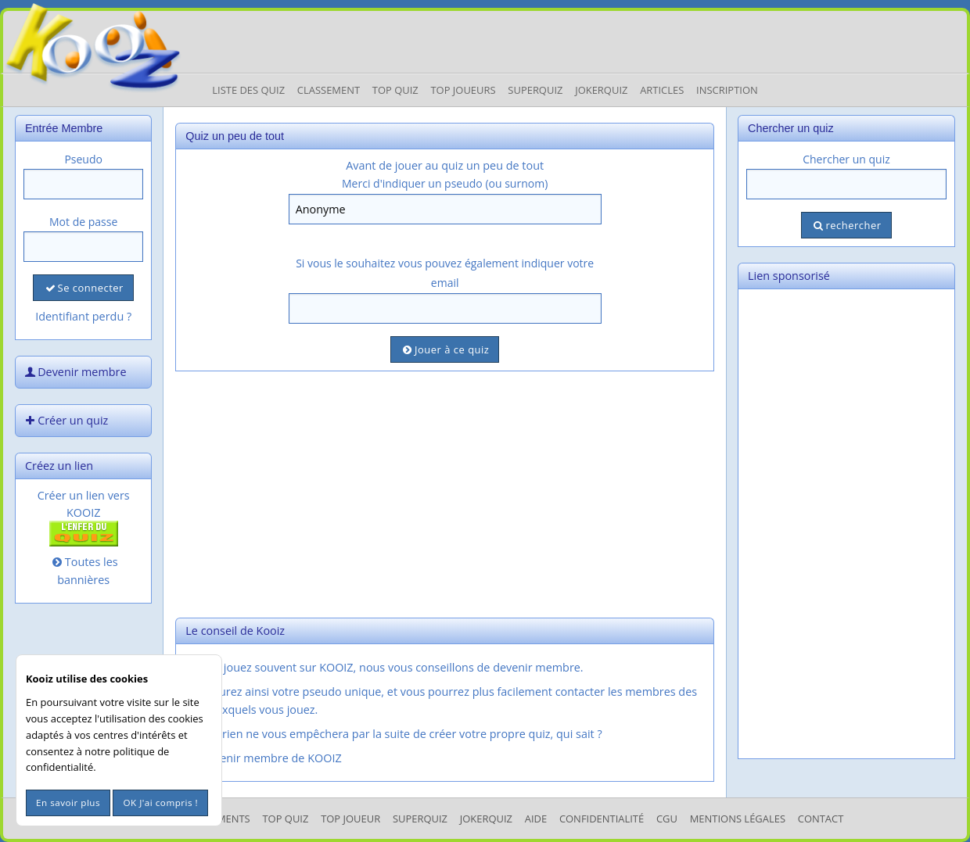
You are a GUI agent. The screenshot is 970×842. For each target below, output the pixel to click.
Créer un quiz (65, 420)
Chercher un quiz (846, 159)
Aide (536, 819)
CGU (666, 819)
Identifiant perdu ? (83, 316)
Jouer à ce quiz (445, 349)
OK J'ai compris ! (160, 802)
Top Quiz (395, 90)
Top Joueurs (462, 90)
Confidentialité (601, 819)
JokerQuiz (601, 90)
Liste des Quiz (248, 90)
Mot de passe (83, 221)
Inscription (727, 90)
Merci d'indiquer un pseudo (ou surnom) (445, 183)
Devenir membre (74, 371)
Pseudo (83, 159)
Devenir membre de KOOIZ (262, 758)
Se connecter (83, 288)
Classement (328, 90)
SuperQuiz (420, 819)
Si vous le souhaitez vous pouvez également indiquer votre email (445, 273)
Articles (662, 90)
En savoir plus (68, 802)
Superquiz (535, 90)
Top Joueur (350, 819)
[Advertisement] (444, 492)
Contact (821, 819)
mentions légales (737, 819)
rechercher (846, 225)
